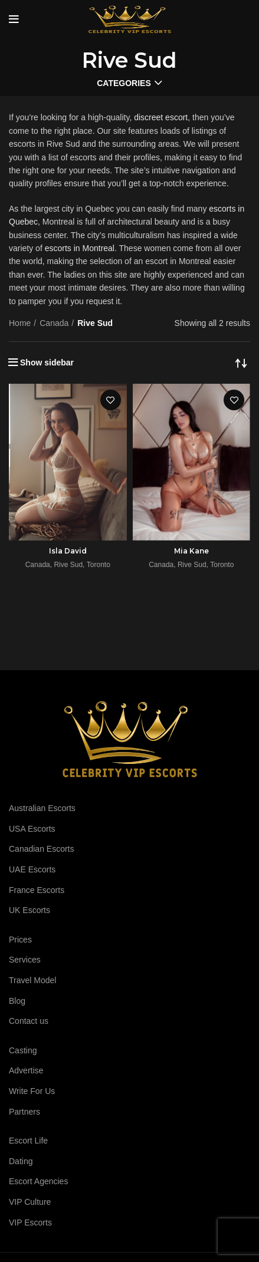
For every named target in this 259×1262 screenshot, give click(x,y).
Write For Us (32, 1091)
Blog (17, 1001)
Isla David (68, 550)
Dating (20, 1161)
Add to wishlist (110, 400)
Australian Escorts (42, 808)
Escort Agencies (38, 1181)
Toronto (98, 565)
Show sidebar (47, 362)
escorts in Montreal (79, 248)
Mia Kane (191, 550)
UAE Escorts (32, 869)
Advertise (26, 1070)
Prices (20, 939)
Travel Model (32, 980)
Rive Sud (68, 565)
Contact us (28, 1021)
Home (20, 323)
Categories (124, 83)
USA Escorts (32, 828)
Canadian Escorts (41, 849)
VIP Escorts (30, 1222)
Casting (23, 1050)
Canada (54, 323)
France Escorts (36, 890)
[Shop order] (241, 362)
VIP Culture (30, 1202)
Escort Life (28, 1140)
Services (25, 959)
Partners (24, 1111)
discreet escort (161, 117)
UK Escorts (29, 910)
